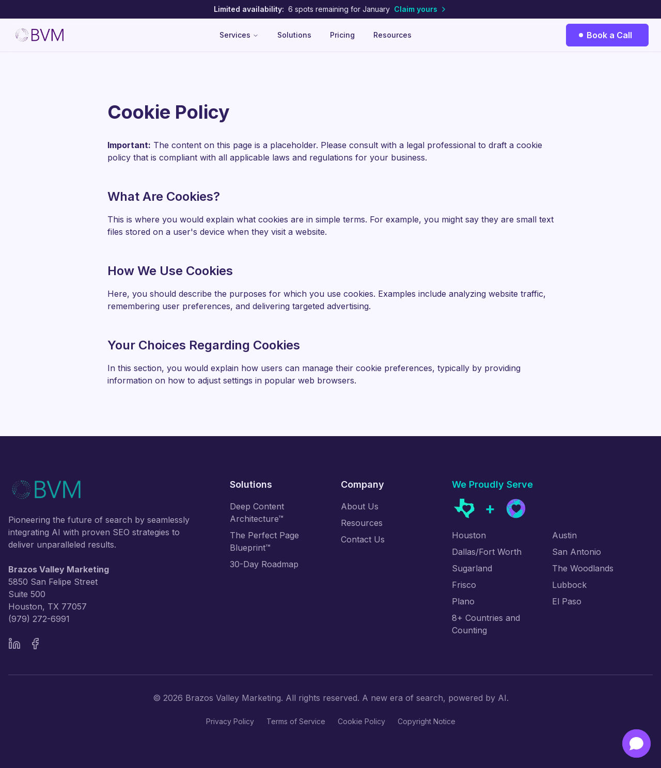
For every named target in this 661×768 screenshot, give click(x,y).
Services (239, 34)
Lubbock (569, 585)
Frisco (464, 585)
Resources (392, 34)
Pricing (342, 34)
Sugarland (472, 568)
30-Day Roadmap (264, 564)
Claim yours (421, 9)
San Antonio (576, 552)
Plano (463, 601)
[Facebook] (35, 643)
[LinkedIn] (14, 643)
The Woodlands (582, 568)
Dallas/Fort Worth (487, 552)
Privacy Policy (230, 721)
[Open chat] (636, 743)
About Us (360, 506)
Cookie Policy (361, 721)
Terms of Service (295, 721)
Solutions (294, 34)
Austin (564, 535)
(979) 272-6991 (39, 619)
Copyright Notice (426, 721)
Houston (469, 535)
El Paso (566, 601)
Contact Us (363, 539)
